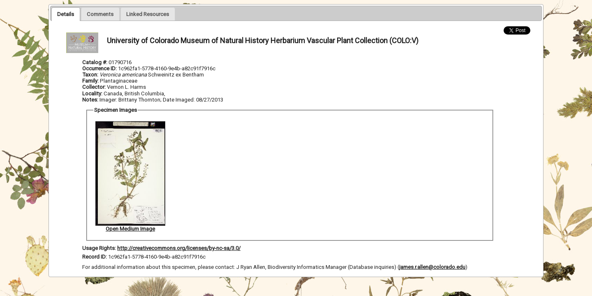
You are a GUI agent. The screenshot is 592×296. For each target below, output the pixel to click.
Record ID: (95, 257)
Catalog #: (95, 62)
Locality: (92, 93)
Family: (90, 81)
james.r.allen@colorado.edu (432, 267)
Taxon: (90, 75)
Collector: (94, 87)
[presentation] (65, 14)
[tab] (65, 14)
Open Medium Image (130, 229)
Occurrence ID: (100, 68)
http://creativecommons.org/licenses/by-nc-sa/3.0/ (178, 248)
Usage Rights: (99, 248)
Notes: (90, 100)
